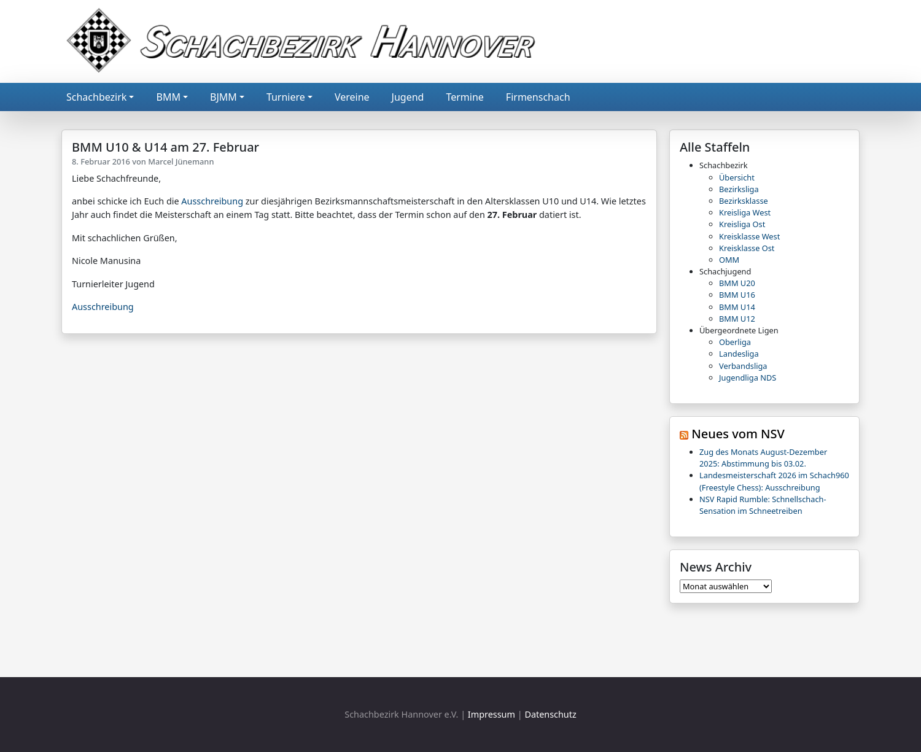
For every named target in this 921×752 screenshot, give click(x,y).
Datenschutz (550, 714)
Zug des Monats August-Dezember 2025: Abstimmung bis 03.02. (763, 457)
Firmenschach (538, 97)
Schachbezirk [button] (96, 97)
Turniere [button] (285, 97)
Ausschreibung (212, 201)
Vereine (352, 97)
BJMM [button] (223, 97)
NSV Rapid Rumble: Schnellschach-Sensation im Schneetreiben (762, 505)
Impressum (491, 714)
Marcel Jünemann (181, 161)
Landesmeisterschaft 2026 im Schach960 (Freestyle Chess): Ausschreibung (774, 481)
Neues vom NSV (738, 433)
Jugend (408, 97)
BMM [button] (168, 97)
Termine (464, 97)
